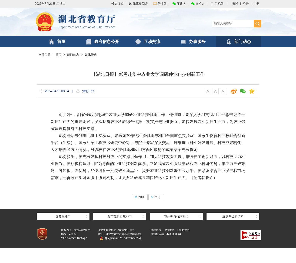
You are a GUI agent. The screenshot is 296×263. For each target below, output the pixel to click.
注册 (256, 3)
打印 (140, 197)
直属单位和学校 (233, 216)
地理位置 (156, 229)
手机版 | (218, 3)
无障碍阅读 (138, 3)
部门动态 (73, 54)
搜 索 (257, 23)
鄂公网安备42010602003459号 (120, 238)
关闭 (156, 197)
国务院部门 (63, 216)
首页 (58, 54)
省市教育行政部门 (120, 216)
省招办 (198, 3)
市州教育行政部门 (176, 216)
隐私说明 (184, 229)
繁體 (235, 3)
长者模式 (117, 3)
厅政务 (179, 3)
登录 (246, 3)
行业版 (160, 3)
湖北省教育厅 (91, 22)
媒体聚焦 (91, 54)
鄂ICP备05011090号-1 (74, 238)
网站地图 (170, 229)
